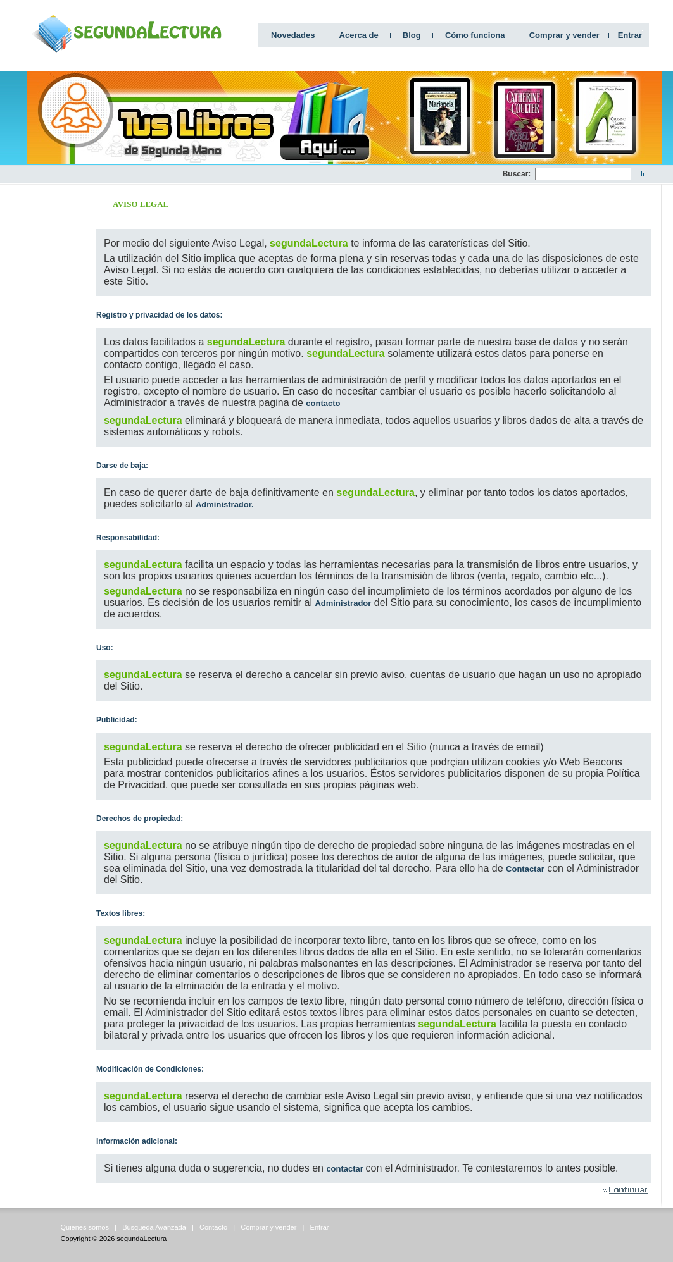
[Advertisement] (272, 174)
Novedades (293, 35)
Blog (412, 35)
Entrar (630, 35)
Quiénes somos (85, 1227)
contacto (323, 403)
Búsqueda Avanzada (154, 1227)
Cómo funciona (475, 35)
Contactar (525, 869)
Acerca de (359, 35)
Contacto (213, 1227)
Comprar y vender (564, 35)
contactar (345, 1168)
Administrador (343, 603)
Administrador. (225, 504)
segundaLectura (141, 1238)
